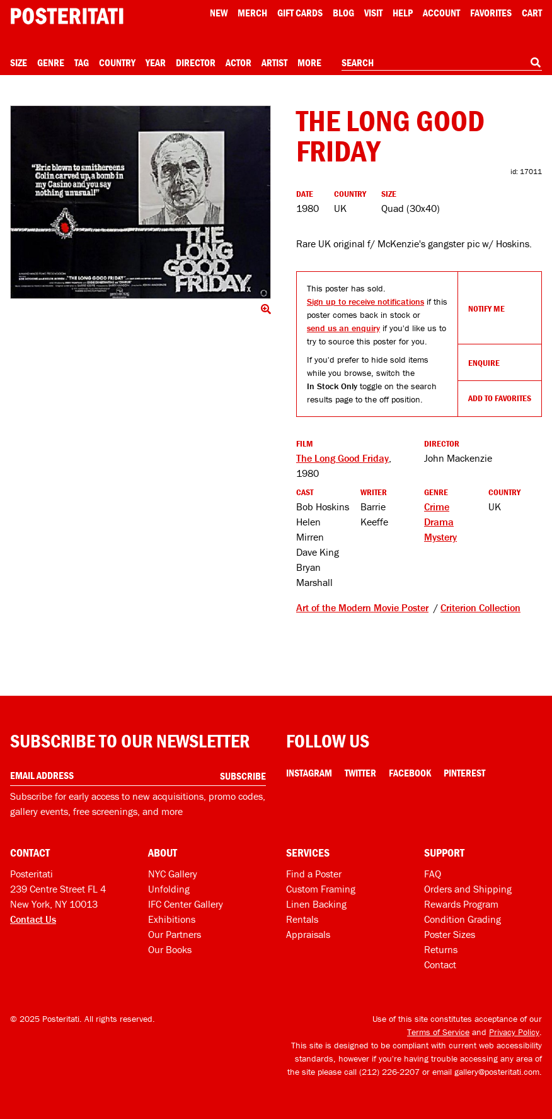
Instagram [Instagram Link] (309, 772)
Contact (440, 964)
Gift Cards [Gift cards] (300, 12)
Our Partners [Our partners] (174, 934)
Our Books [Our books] (170, 949)
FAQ (432, 873)
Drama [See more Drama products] (439, 521)
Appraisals (308, 934)
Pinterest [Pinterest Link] (464, 772)
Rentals (302, 919)
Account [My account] (441, 12)
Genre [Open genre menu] (50, 62)
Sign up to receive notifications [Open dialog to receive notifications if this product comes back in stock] (365, 301)
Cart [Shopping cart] (532, 12)
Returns (440, 949)
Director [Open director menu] (196, 62)
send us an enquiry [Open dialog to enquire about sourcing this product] (343, 328)
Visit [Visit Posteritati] (373, 12)
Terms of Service (438, 1032)
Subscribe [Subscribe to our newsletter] (243, 776)
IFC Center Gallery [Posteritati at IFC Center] (185, 904)
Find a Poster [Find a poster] (314, 873)
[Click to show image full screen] (140, 202)
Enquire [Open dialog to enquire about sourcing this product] (484, 362)
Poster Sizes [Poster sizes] (449, 934)
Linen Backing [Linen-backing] (316, 904)
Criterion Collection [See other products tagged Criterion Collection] (480, 607)
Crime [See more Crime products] (436, 506)
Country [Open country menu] (117, 62)
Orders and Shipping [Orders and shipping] (468, 888)
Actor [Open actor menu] (238, 62)
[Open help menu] (403, 12)
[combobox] (442, 63)
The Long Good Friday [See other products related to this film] (342, 458)
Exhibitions (171, 919)
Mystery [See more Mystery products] (440, 536)
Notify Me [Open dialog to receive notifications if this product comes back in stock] (486, 308)
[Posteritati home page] (67, 16)
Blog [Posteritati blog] (343, 12)
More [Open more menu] (309, 62)
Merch (252, 12)
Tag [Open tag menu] (81, 62)
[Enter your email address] (138, 775)
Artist (274, 62)
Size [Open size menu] (18, 62)
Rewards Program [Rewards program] (461, 904)
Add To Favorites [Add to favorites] (499, 398)
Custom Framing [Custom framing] (320, 888)
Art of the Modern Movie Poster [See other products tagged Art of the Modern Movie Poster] (362, 607)
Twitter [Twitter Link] (360, 772)
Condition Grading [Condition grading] (462, 919)
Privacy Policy (514, 1032)
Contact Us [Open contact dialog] (33, 919)
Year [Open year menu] (156, 62)
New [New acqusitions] (218, 12)
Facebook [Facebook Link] (410, 772)
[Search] (535, 62)
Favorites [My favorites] (491, 12)
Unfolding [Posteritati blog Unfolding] (169, 888)
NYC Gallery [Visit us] (172, 873)
